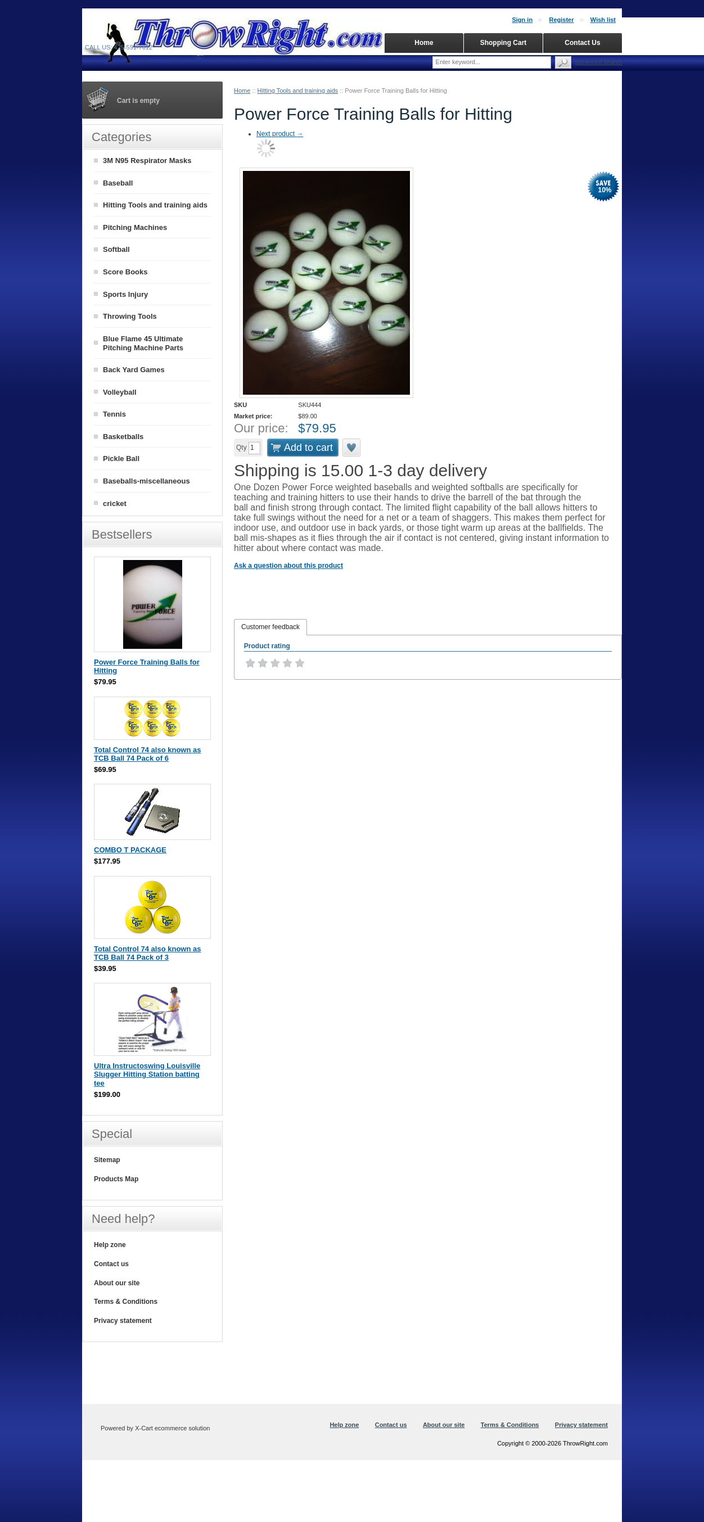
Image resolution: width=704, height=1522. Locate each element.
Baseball (118, 183)
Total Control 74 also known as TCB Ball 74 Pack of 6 (147, 754)
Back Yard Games (134, 369)
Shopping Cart (503, 43)
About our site (116, 1283)
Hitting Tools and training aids (298, 90)
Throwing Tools (130, 316)
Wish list (603, 19)
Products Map (116, 1179)
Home (242, 90)
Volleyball (120, 392)
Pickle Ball (121, 458)
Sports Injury (125, 294)
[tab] (270, 627)
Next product (279, 134)
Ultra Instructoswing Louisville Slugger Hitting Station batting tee (147, 1074)
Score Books (125, 272)
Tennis (114, 414)
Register (561, 19)
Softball (116, 249)
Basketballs (123, 436)
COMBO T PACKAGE (130, 850)
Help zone (110, 1245)
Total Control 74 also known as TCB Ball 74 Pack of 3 (147, 953)
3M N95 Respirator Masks (147, 160)
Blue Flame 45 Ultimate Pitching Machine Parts (143, 344)
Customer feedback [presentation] (270, 627)
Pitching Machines (135, 227)
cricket (115, 503)
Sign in (522, 19)
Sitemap (107, 1160)
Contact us (111, 1264)
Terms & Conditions (125, 1302)
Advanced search (598, 61)
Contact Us (582, 43)
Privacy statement (123, 1321)
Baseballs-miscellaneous (146, 481)
